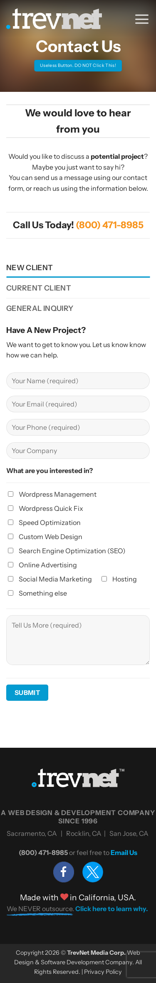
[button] (142, 18)
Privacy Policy (103, 972)
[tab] (78, 268)
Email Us (124, 852)
